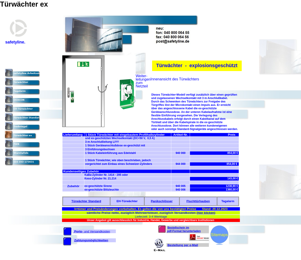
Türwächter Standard (86, 201)
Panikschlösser (161, 201)
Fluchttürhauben (198, 201)
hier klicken (205, 212)
